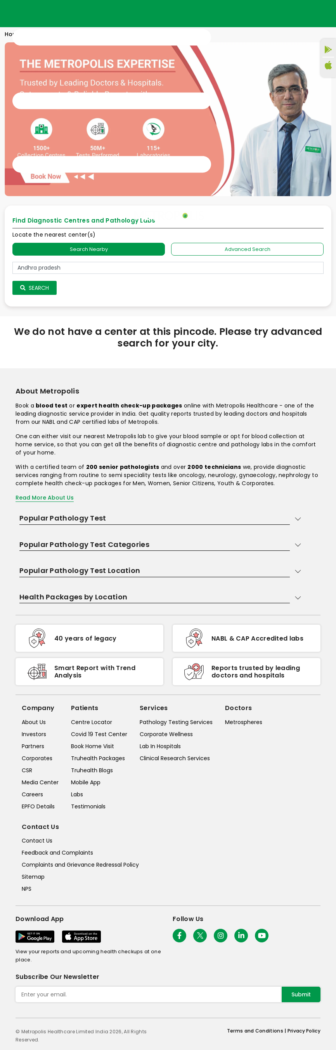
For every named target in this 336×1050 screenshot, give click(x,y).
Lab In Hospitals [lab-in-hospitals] (160, 746)
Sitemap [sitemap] (33, 877)
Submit (301, 994)
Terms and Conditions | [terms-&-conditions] (257, 1030)
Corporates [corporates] (37, 758)
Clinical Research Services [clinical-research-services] (175, 758)
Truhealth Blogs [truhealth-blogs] (92, 770)
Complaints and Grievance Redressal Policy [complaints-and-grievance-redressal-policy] (80, 865)
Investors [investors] (34, 734)
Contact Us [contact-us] (37, 841)
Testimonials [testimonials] (88, 806)
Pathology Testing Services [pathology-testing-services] (176, 722)
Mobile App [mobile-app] (85, 782)
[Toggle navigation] (112, 101)
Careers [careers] (32, 794)
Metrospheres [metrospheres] (243, 722)
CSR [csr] (27, 770)
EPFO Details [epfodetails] (38, 806)
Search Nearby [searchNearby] (89, 249)
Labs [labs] (77, 794)
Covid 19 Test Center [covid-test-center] (99, 734)
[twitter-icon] (200, 935)
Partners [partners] (33, 746)
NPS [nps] (26, 889)
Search (34, 288)
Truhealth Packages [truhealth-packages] (98, 758)
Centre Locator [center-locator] (91, 722)
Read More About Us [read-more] (45, 497)
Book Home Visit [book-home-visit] (92, 746)
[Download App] (35, 936)
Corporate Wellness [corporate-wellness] (166, 734)
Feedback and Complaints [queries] (57, 853)
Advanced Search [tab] (247, 249)
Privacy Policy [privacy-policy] (304, 1030)
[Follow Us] (179, 935)
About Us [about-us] (34, 722)
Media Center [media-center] (40, 782)
